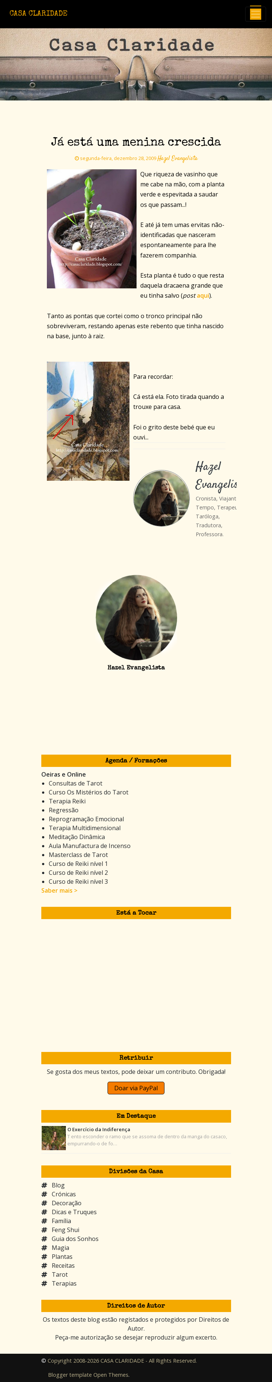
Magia (60, 1248)
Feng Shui (65, 1230)
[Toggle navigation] (255, 14)
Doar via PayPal (136, 1088)
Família (61, 1221)
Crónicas (64, 1194)
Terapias (64, 1283)
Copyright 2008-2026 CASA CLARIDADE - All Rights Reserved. (122, 1360)
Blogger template (70, 1374)
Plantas (62, 1257)
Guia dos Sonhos (75, 1239)
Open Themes (110, 1374)
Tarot (60, 1274)
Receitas (63, 1265)
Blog (58, 1185)
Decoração (66, 1203)
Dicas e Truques (74, 1212)
